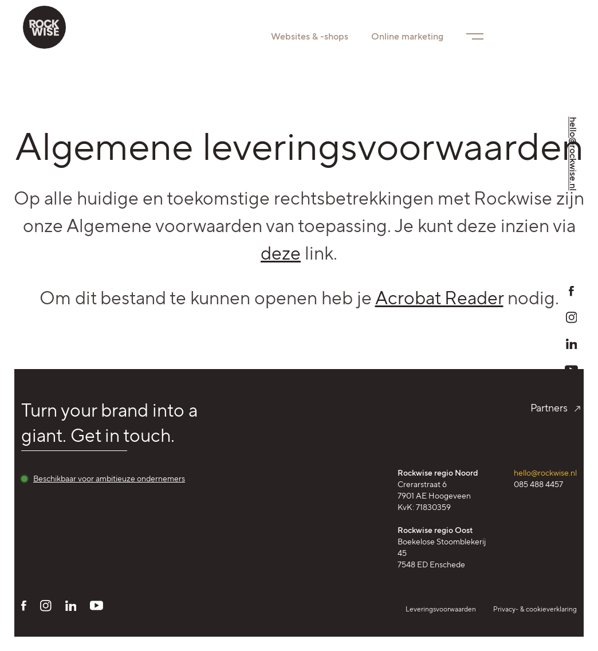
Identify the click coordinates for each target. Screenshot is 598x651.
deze (281, 253)
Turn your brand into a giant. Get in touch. (109, 423)
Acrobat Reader (439, 298)
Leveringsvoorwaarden (441, 609)
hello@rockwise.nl (545, 473)
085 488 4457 (538, 484)
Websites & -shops (309, 36)
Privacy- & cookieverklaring (535, 609)
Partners (553, 408)
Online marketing (407, 36)
